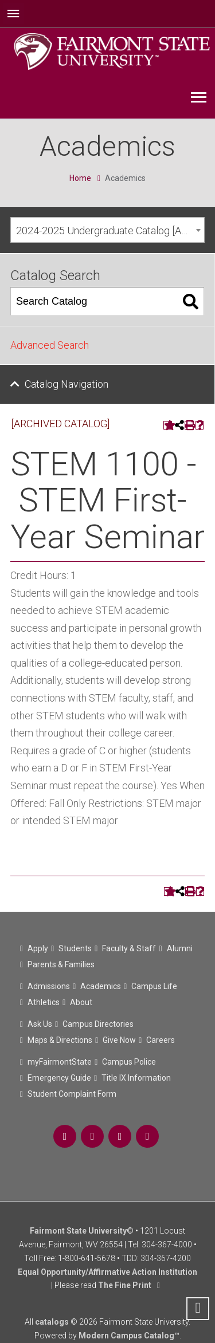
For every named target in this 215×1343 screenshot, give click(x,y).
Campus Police (129, 1061)
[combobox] (107, 230)
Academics (100, 986)
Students (75, 948)
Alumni (180, 948)
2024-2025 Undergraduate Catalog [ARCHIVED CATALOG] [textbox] (110, 231)
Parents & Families (61, 964)
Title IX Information (136, 1077)
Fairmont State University (78, 1230)
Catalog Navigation (66, 384)
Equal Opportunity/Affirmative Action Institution (107, 1272)
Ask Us (40, 1024)
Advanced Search (49, 345)
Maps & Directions (60, 1040)
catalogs (52, 1321)
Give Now (119, 1040)
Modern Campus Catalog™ (129, 1335)
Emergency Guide (59, 1077)
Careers (160, 1040)
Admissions (49, 986)
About (81, 1002)
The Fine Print (124, 1285)
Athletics (44, 1002)
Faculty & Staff (129, 948)
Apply (38, 948)
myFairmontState (60, 1061)
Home (80, 178)
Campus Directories (98, 1024)
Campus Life (154, 986)
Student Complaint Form (72, 1093)
